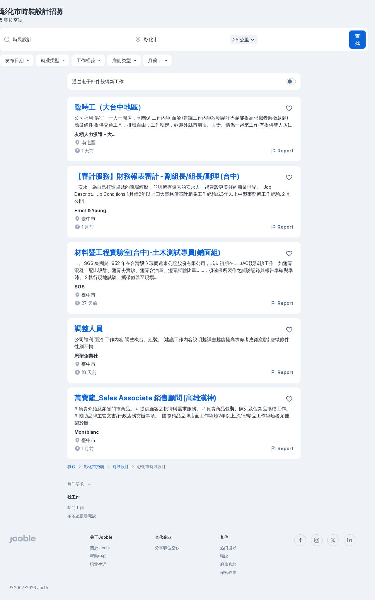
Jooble (43, 587)
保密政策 (228, 572)
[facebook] (300, 540)
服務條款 (228, 564)
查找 (357, 39)
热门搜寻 (228, 547)
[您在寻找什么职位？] (64, 39)
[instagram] (317, 540)
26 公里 (244, 39)
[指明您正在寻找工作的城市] (195, 39)
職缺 (224, 555)
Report (281, 151)
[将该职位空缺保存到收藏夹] (289, 108)
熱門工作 (75, 507)
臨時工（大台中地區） (109, 107)
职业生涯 (98, 564)
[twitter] (333, 540)
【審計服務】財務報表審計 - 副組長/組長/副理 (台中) (156, 176)
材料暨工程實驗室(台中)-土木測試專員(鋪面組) (147, 252)
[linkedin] (349, 540)
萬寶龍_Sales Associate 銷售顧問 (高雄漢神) (145, 398)
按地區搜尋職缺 (81, 515)
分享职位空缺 (167, 547)
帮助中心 (98, 555)
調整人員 (88, 328)
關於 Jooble (101, 547)
